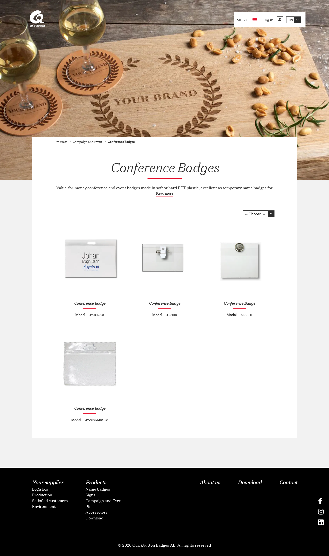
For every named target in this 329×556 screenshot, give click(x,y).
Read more (164, 193)
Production (42, 495)
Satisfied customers (50, 500)
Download (94, 518)
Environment (44, 506)
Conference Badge (89, 303)
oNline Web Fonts (165, 552)
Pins (89, 506)
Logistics (40, 489)
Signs (90, 495)
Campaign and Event (104, 500)
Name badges (98, 489)
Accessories (96, 512)
